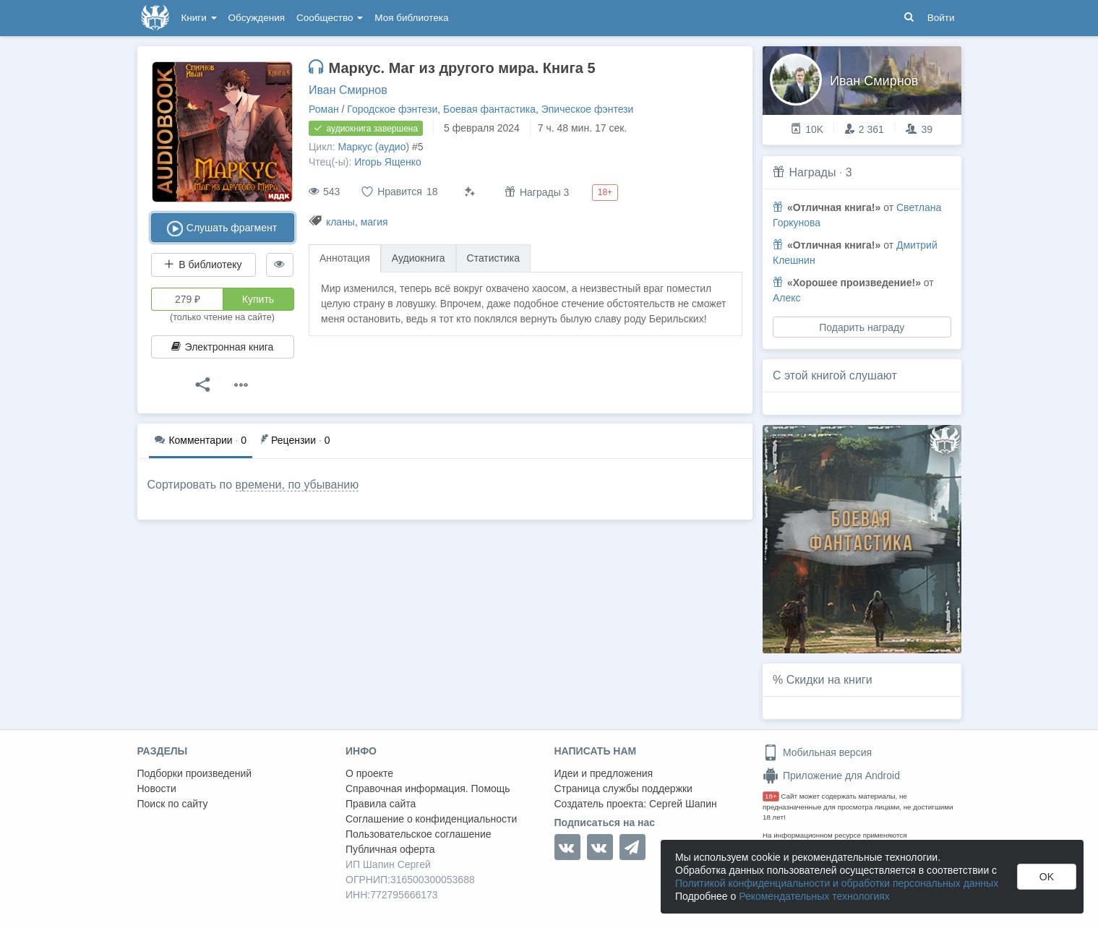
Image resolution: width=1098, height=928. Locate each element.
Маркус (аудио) (373, 146)
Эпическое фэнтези (587, 109)
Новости (156, 788)
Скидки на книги (829, 680)
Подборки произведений (194, 773)
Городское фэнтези (392, 109)
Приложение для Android (831, 775)
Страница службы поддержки (623, 788)
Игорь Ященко (387, 162)
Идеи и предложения (603, 773)
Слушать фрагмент (222, 228)
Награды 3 (537, 192)
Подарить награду (861, 327)
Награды (812, 172)
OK (1046, 876)
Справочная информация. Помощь (428, 788)
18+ (771, 796)
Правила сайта (381, 803)
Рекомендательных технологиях (814, 896)
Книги (199, 17)
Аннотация (344, 258)
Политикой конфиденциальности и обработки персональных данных (836, 883)
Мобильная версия (817, 752)
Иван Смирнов (348, 90)
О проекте (369, 773)
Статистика (493, 258)
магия (374, 222)
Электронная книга (222, 347)
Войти (941, 17)
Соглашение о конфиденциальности (431, 819)
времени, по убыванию (297, 484)
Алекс (787, 298)
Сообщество (329, 17)
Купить (258, 299)
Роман (324, 109)
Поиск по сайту (172, 803)
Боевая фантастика (489, 109)
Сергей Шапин (683, 803)
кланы (340, 222)
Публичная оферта (390, 849)
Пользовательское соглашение (419, 834)
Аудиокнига (418, 258)
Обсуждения (256, 17)
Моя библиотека (411, 17)
